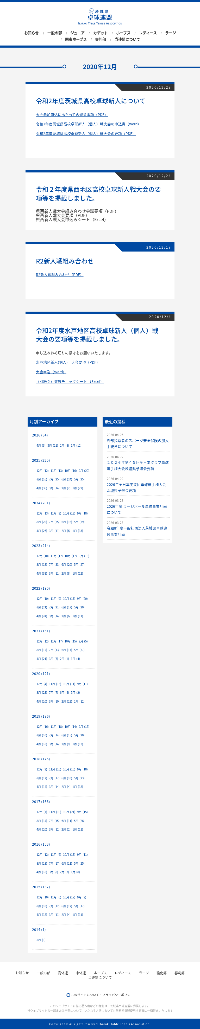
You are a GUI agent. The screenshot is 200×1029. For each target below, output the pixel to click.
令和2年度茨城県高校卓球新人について (91, 100)
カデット (100, 33)
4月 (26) (41, 531)
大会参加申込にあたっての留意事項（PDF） (72, 114)
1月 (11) (77, 616)
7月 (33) (54, 564)
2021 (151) (41, 630)
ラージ (170, 33)
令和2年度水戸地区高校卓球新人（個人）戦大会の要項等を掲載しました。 (97, 335)
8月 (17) (41, 778)
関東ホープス (76, 39)
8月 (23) (41, 692)
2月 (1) (64, 659)
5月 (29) (79, 522)
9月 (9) (81, 897)
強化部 (162, 972)
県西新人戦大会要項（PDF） (63, 215)
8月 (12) (41, 650)
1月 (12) (76, 445)
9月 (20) (84, 470)
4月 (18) (41, 744)
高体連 (63, 972)
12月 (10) (42, 556)
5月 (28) (79, 821)
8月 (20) (41, 522)
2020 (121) (41, 673)
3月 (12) (54, 829)
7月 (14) (54, 735)
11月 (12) (57, 556)
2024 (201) (41, 502)
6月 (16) (66, 522)
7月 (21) (54, 607)
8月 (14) (41, 821)
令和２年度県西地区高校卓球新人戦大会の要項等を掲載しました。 (98, 193)
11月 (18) (57, 726)
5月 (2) (75, 692)
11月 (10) (55, 812)
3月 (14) (54, 488)
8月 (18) (41, 564)
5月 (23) (79, 778)
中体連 (81, 972)
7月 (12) (54, 906)
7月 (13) (54, 650)
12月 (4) (41, 684)
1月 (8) (75, 872)
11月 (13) (57, 470)
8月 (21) (41, 607)
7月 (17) (54, 778)
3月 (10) (54, 701)
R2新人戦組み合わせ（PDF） (60, 274)
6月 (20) (66, 564)
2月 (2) (66, 488)
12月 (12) (42, 470)
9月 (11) (82, 684)
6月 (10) (66, 778)
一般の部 (54, 33)
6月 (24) (66, 479)
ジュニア (77, 33)
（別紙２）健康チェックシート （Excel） (70, 381)
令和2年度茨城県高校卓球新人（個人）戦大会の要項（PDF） (86, 133)
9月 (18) (82, 513)
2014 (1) (39, 929)
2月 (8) (64, 445)
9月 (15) (84, 726)
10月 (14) (71, 726)
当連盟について (127, 39)
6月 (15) (66, 735)
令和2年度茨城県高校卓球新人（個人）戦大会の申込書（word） (88, 123)
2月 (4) (66, 786)
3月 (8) (53, 872)
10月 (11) (69, 684)
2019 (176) (41, 716)
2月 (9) (66, 744)
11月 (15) (55, 684)
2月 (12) (66, 701)
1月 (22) (77, 488)
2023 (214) (41, 545)
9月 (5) (83, 641)
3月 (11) (52, 445)
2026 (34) (40, 435)
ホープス (123, 33)
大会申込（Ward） (51, 371)
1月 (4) (75, 659)
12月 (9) (41, 769)
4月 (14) (41, 786)
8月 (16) (41, 479)
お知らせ (31, 33)
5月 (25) (79, 479)
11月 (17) (57, 641)
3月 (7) (53, 659)
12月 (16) (42, 726)
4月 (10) (41, 701)
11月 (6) (56, 854)
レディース (148, 33)
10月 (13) (69, 513)
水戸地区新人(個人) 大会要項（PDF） (68, 362)
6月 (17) (66, 607)
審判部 (100, 39)
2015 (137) (41, 886)
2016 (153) (41, 844)
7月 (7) (53, 692)
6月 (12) (66, 906)
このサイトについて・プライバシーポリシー (102, 995)
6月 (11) (66, 821)
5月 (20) (79, 607)
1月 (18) (77, 786)
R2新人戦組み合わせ (65, 261)
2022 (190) (41, 588)
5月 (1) (41, 940)
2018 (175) (41, 758)
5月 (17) (79, 906)
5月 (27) (79, 564)
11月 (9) (56, 513)
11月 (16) (55, 769)
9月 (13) (84, 556)
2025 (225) (41, 460)
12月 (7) (41, 812)
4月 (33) (41, 573)
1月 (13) (77, 531)
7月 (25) (54, 479)
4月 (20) (41, 829)
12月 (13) (42, 513)
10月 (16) (71, 470)
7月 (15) (54, 821)
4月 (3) (41, 445)
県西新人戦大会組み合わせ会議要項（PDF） (77, 211)
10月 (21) (69, 812)
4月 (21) (41, 659)
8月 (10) (41, 735)
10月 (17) (71, 556)
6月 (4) (64, 692)
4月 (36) (41, 488)
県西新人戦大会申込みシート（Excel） (72, 219)
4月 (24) (41, 616)
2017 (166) (41, 801)
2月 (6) (66, 616)
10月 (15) (71, 641)
